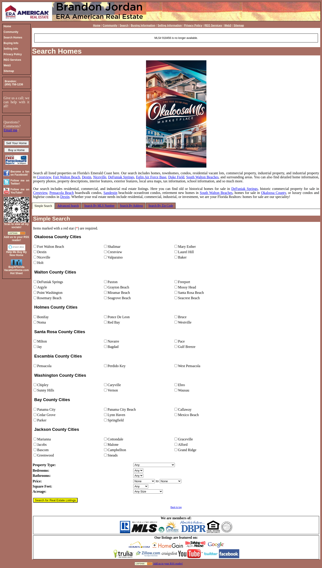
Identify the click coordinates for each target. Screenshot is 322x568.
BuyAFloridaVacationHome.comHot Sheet (16, 270)
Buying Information (143, 25)
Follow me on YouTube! (20, 191)
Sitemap (238, 25)
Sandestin (110, 193)
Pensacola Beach (61, 193)
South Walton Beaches (202, 177)
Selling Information (169, 25)
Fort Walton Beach (66, 177)
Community (110, 25)
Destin (86, 177)
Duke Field (176, 177)
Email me (10, 130)
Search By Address (131, 205)
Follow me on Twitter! (20, 182)
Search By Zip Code (160, 205)
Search (124, 25)
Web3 (227, 25)
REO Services (213, 25)
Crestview (44, 177)
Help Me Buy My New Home (16, 253)
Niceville (99, 177)
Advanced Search (68, 205)
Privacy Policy (193, 25)
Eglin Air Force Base (151, 177)
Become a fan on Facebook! (20, 173)
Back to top (176, 507)
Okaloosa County (273, 193)
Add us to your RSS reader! (168, 563)
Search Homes (57, 51)
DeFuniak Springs (121, 177)
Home (96, 25)
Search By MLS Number (99, 205)
